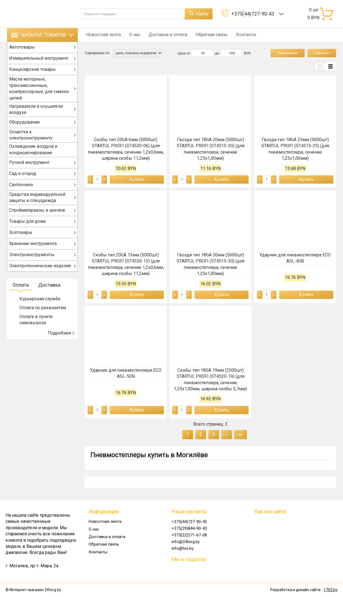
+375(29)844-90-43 (189, 528)
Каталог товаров (42, 35)
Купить (136, 179)
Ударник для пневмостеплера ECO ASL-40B (295, 258)
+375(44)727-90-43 (253, 14)
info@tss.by (183, 548)
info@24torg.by (186, 541)
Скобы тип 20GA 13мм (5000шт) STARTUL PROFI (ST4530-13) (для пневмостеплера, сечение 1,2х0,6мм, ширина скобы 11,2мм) (126, 264)
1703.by (330, 590)
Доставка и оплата (163, 35)
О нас (131, 35)
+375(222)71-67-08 (189, 535)
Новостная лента (102, 35)
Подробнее (61, 337)
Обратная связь (206, 35)
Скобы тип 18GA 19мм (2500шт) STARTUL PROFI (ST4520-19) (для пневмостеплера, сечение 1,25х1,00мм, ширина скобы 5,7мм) (210, 379)
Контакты (239, 35)
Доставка (49, 290)
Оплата (20, 290)
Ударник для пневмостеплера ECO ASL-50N (125, 373)
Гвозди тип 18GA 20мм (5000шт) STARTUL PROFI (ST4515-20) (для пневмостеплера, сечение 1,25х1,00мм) (210, 149)
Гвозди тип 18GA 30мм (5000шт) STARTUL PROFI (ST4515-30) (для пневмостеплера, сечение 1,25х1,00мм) (210, 264)
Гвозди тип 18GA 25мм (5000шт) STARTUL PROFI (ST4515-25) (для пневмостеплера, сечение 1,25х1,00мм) (295, 149)
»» (240, 434)
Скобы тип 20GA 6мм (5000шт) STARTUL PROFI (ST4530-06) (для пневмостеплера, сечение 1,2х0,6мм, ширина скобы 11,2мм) (126, 149)
